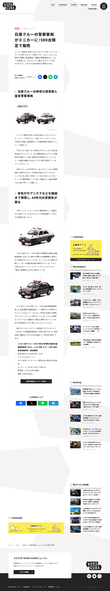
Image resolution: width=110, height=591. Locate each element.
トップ (10, 545)
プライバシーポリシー (38, 587)
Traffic (74, 4)
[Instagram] (99, 576)
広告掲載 (25, 587)
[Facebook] (40, 77)
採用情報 (50, 587)
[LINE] (50, 77)
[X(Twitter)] (94, 576)
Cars (53, 4)
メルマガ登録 (26, 572)
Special (84, 4)
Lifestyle (63, 4)
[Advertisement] (35, 425)
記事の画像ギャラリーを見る (38, 381)
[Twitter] (45, 77)
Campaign (92, 8)
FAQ (58, 587)
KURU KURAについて (14, 587)
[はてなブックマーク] (56, 77)
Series (94, 4)
